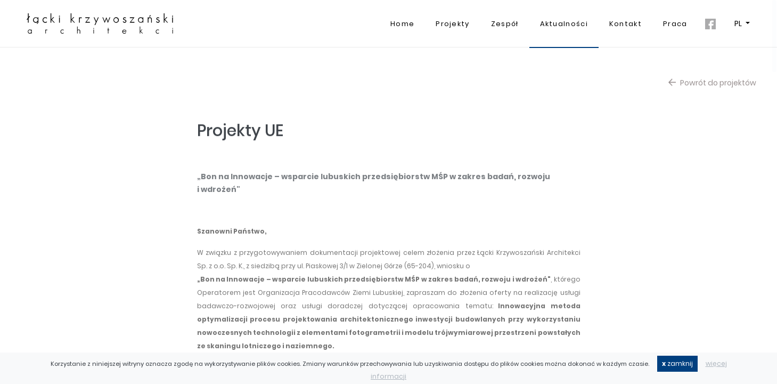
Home (402, 24)
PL (738, 23)
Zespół (505, 24)
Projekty (452, 24)
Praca (675, 24)
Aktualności (564, 24)
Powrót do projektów (712, 86)
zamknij (677, 363)
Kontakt (625, 24)
